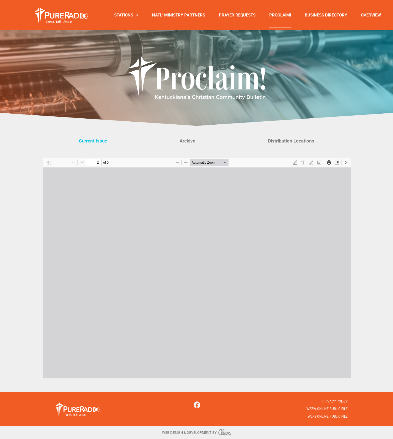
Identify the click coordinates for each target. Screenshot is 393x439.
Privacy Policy (335, 401)
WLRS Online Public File (328, 416)
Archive (187, 141)
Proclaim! (280, 15)
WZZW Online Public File (327, 409)
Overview (371, 15)
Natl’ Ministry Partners (178, 15)
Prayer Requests (237, 15)
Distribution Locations (291, 141)
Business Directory (326, 15)
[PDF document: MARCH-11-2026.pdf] (197, 268)
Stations (126, 15)
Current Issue (93, 141)
